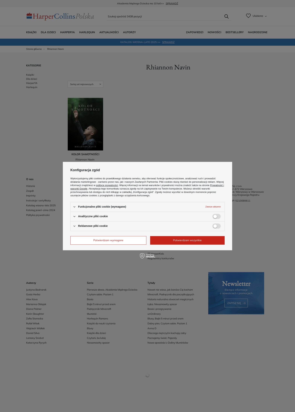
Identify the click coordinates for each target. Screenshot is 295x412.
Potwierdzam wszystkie (187, 240)
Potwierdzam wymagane (108, 240)
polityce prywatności (107, 185)
